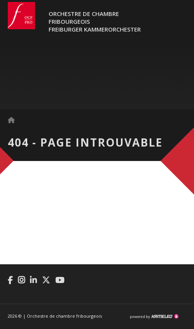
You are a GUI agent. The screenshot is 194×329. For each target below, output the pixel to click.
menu (180, 19)
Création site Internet (153, 316)
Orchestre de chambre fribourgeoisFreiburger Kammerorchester (95, 21)
